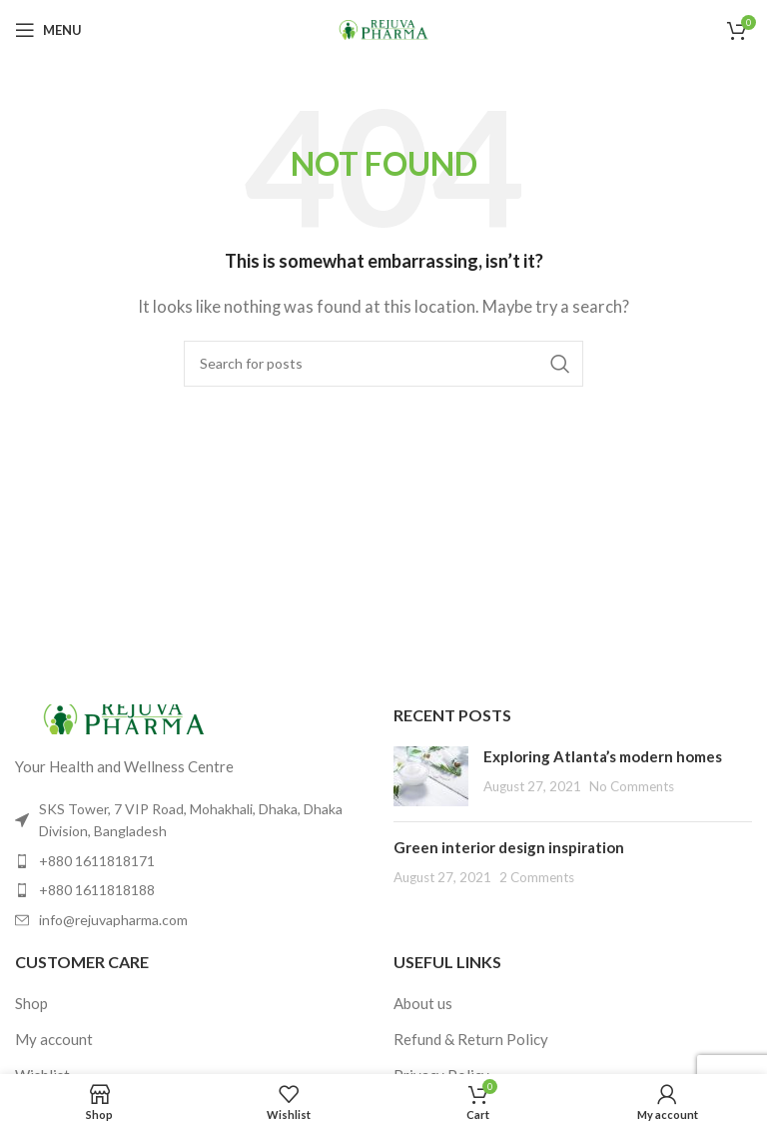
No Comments (631, 786)
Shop (31, 1003)
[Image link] (125, 717)
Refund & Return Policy (470, 1039)
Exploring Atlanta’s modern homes (602, 756)
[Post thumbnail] (430, 776)
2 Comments (536, 877)
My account (54, 1039)
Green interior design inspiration (508, 847)
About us (422, 1003)
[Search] (383, 364)
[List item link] (194, 861)
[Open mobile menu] (48, 30)
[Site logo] (383, 28)
